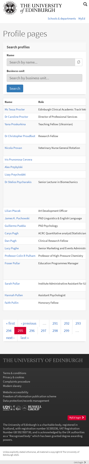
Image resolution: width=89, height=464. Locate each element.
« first (10, 323)
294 (8, 330)
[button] (85, 4)
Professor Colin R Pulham (20, 256)
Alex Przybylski (14, 167)
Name (10, 55)
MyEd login (76, 417)
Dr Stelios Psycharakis (18, 182)
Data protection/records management (26, 400)
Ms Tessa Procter (15, 109)
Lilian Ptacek (12, 211)
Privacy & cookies (13, 377)
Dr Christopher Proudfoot (20, 136)
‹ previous (28, 323)
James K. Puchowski (17, 218)
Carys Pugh (11, 233)
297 (43, 330)
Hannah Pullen (14, 295)
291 (55, 323)
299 (66, 330)
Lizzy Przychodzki (15, 174)
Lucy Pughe (12, 248)
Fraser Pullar (12, 263)
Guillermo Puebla (15, 226)
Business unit (16, 71)
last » (25, 337)
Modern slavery (12, 386)
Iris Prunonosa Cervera (18, 159)
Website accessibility (15, 392)
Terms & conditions (14, 373)
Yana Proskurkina (15, 124)
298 (55, 330)
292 (66, 323)
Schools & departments (62, 18)
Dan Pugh (11, 241)
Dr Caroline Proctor (16, 117)
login (80, 462)
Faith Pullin (11, 302)
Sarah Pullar (12, 283)
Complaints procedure (16, 381)
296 (32, 330)
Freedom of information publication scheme (29, 396)
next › (10, 337)
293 (78, 323)
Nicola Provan (13, 148)
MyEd (81, 18)
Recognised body (20, 436)
